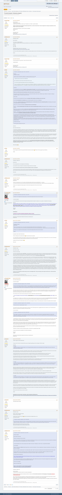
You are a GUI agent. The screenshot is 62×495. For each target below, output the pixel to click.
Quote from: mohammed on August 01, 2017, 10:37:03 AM (22, 283)
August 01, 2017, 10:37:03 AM (16, 246)
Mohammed (7, 158)
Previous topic (51, 15)
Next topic (56, 15)
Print (57, 484)
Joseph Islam (7, 192)
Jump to (46, 488)
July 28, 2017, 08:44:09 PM (16, 20)
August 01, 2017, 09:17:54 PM (16, 410)
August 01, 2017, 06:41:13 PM (16, 278)
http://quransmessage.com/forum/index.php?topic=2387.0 (21, 424)
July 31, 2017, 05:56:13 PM (16, 192)
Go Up (5, 484)
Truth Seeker (20, 11)
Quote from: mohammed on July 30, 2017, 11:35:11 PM (21, 194)
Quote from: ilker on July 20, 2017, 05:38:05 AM (21, 78)
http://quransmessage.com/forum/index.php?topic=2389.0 (21, 49)
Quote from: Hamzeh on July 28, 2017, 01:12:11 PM (21, 432)
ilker (6, 148)
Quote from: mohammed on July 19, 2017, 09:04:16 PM (21, 312)
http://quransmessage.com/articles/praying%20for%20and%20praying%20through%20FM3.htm (26, 214)
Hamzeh (6, 399)
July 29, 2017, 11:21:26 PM (16, 148)
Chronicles (30, 11)
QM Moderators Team (25, 11)
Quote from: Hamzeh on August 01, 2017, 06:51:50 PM (21, 419)
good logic (7, 20)
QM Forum (6, 3)
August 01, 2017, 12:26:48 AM (16, 220)
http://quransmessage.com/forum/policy (53, 7)
